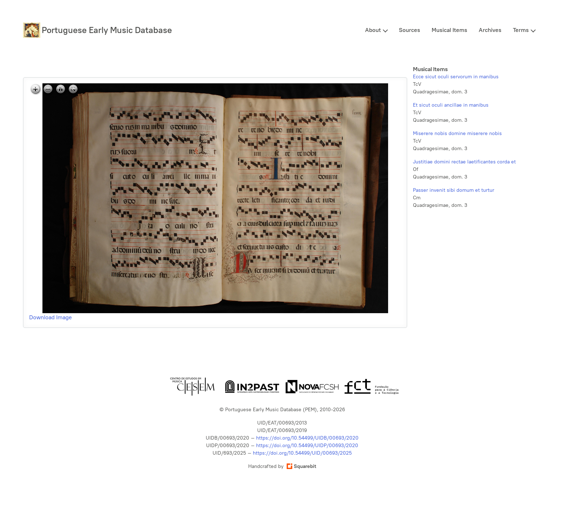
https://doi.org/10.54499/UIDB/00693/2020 (307, 438)
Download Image (50, 317)
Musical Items (449, 30)
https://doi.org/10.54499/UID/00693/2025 (302, 453)
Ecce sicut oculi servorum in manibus (456, 77)
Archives (490, 30)
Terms (521, 30)
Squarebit (301, 466)
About (373, 30)
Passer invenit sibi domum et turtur (453, 190)
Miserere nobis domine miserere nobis (457, 133)
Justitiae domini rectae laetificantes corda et (464, 162)
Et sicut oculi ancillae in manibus (450, 105)
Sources (409, 30)
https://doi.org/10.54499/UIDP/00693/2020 (307, 445)
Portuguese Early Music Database (107, 30)
